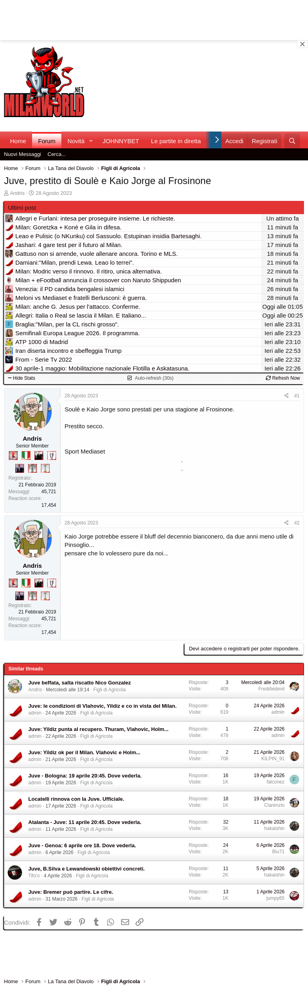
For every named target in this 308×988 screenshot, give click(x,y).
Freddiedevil (271, 689)
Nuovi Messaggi (22, 154)
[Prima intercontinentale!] (45, 468)
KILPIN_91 (272, 758)
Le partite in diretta (176, 141)
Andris (17, 193)
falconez (276, 782)
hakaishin (274, 828)
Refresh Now (283, 378)
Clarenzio (274, 805)
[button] (91, 141)
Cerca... (57, 154)
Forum (46, 141)
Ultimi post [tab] (22, 207)
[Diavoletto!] (13, 455)
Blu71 (278, 851)
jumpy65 (275, 898)
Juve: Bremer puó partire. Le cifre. (70, 892)
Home (18, 141)
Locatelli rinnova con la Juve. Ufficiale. (76, 799)
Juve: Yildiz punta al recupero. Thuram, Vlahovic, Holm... (98, 729)
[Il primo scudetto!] (26, 455)
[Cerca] (292, 141)
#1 (297, 396)
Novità (76, 141)
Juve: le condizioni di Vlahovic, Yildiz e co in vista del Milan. (102, 706)
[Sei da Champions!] (51, 455)
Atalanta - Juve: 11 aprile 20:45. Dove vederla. (85, 822)
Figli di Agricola (109, 689)
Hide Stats (21, 378)
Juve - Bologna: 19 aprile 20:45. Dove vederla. (85, 776)
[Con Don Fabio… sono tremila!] (19, 468)
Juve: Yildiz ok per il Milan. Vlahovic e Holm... (84, 752)
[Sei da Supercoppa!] (32, 468)
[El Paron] (38, 455)
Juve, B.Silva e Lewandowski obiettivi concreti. (86, 869)
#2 (297, 523)
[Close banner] (302, 44)
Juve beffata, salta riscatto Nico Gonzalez (79, 683)
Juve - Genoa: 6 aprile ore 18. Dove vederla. (82, 845)
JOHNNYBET (121, 141)
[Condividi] (287, 396)
